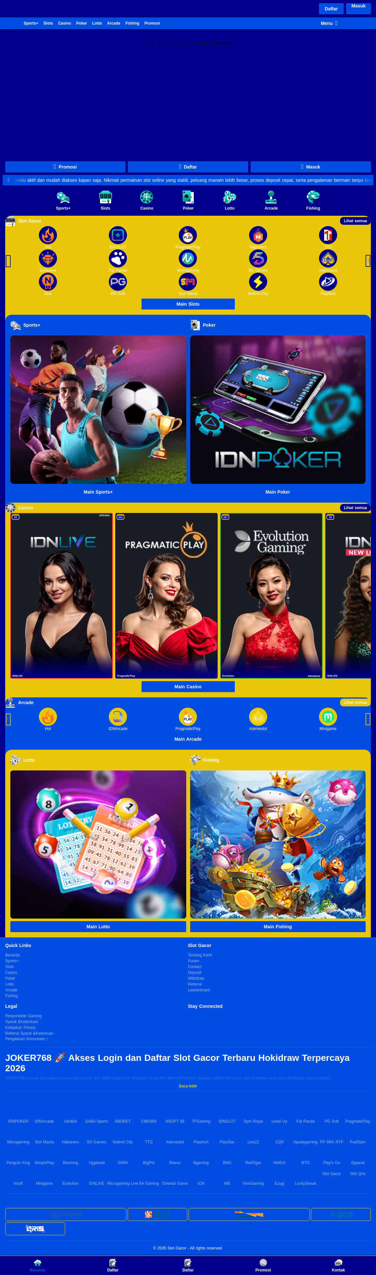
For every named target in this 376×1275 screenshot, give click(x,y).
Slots (48, 23)
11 (205, 43)
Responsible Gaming (23, 1016)
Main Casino (188, 686)
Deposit (194, 972)
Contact (194, 966)
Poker (81, 23)
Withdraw (196, 978)
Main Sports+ (98, 492)
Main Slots (188, 304)
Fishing (132, 23)
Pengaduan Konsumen (25, 1039)
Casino (64, 23)
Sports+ (31, 23)
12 (211, 43)
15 (228, 43)
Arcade (113, 23)
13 (217, 43)
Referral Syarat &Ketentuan (29, 1033)
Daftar (331, 8)
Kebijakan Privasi (20, 1027)
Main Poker (278, 492)
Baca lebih (188, 1086)
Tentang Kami (200, 955)
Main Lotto (98, 926)
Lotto (97, 23)
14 (223, 43)
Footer (193, 961)
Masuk (358, 5)
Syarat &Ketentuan (21, 1021)
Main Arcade (188, 739)
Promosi (152, 23)
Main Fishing (278, 926)
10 (199, 43)
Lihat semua (355, 221)
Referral (195, 984)
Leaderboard (199, 990)
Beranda (10, 23)
